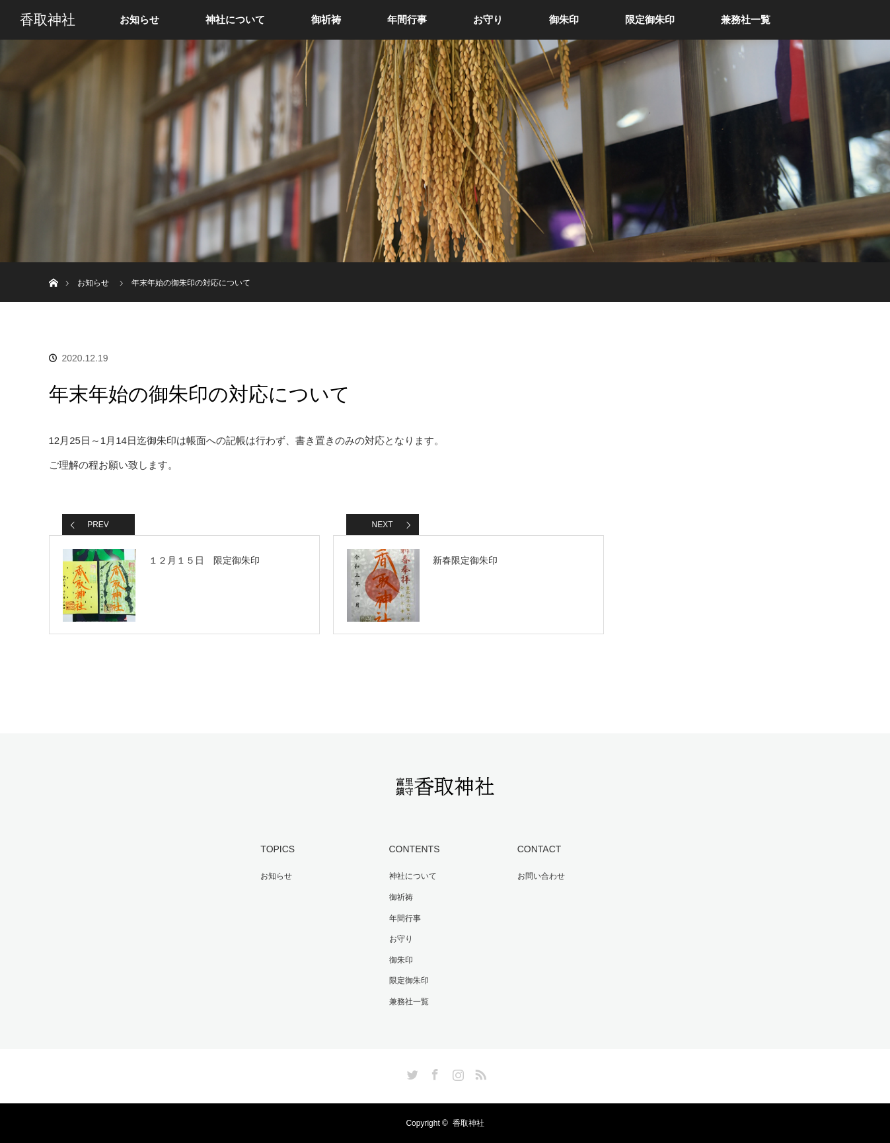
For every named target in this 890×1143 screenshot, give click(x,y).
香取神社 (47, 20)
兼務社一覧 (745, 20)
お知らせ (139, 20)
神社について (235, 20)
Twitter (411, 1072)
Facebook (433, 1072)
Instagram (456, 1072)
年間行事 (407, 20)
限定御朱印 (650, 20)
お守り (488, 20)
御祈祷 (326, 20)
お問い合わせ (541, 876)
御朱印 (564, 20)
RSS (479, 1072)
